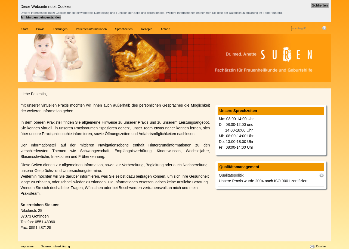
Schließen (320, 5)
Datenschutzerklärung (55, 246)
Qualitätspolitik (231, 175)
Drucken (322, 246)
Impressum (28, 246)
